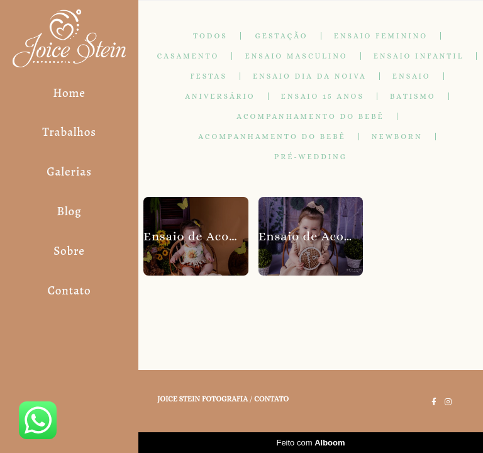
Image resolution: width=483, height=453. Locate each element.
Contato (69, 290)
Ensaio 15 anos (322, 96)
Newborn (397, 136)
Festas (208, 76)
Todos (210, 36)
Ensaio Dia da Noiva (310, 76)
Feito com (310, 442)
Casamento (188, 56)
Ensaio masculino (296, 56)
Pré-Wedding (310, 156)
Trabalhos (69, 132)
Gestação (281, 36)
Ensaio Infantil (419, 56)
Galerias (69, 172)
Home (69, 93)
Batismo (413, 96)
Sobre (69, 251)
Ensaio (411, 76)
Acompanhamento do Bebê (310, 116)
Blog (69, 211)
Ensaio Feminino (381, 36)
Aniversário (220, 96)
